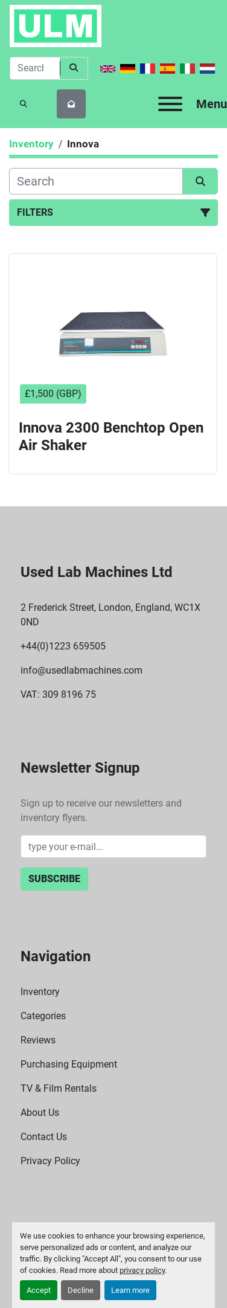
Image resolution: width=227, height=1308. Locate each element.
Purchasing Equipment (69, 1064)
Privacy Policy (50, 1161)
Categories (43, 1016)
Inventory (40, 991)
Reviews (38, 1040)
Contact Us (44, 1136)
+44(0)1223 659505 (63, 646)
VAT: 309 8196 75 (58, 694)
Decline (81, 1290)
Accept (39, 1290)
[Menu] (170, 104)
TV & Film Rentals (59, 1088)
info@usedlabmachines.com (81, 670)
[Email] (113, 846)
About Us (40, 1112)
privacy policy (142, 1270)
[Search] (35, 68)
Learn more (130, 1290)
